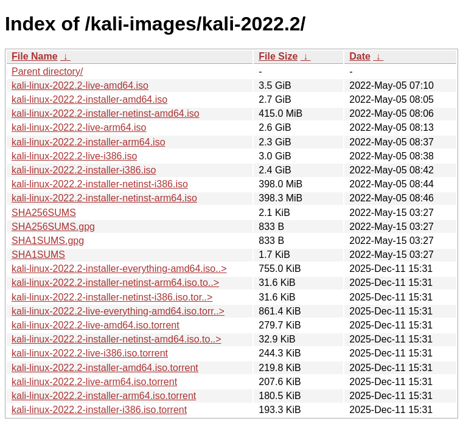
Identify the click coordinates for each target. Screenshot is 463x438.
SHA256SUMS (44, 212)
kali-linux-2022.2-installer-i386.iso (84, 170)
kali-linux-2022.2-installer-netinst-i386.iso (100, 184)
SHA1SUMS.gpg (48, 240)
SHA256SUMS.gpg (53, 226)
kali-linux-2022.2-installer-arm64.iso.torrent (104, 396)
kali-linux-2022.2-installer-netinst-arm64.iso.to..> (115, 282)
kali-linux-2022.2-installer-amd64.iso (89, 99)
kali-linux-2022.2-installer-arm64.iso (88, 142)
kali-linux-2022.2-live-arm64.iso (79, 127)
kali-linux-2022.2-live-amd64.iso (80, 85)
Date (360, 56)
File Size (278, 56)
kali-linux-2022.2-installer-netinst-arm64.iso (104, 198)
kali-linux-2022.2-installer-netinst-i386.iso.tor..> (112, 297)
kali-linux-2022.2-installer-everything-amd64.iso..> (119, 268)
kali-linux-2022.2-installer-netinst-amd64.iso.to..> (116, 339)
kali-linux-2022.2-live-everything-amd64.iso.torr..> (118, 311)
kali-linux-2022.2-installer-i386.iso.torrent (99, 410)
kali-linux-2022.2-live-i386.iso (74, 156)
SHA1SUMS (38, 254)
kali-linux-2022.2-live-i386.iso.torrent (90, 353)
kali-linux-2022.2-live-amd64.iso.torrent (95, 325)
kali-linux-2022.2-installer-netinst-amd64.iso (106, 113)
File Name (35, 56)
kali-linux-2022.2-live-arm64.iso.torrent (94, 382)
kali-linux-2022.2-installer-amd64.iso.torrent (105, 368)
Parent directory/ (47, 71)
